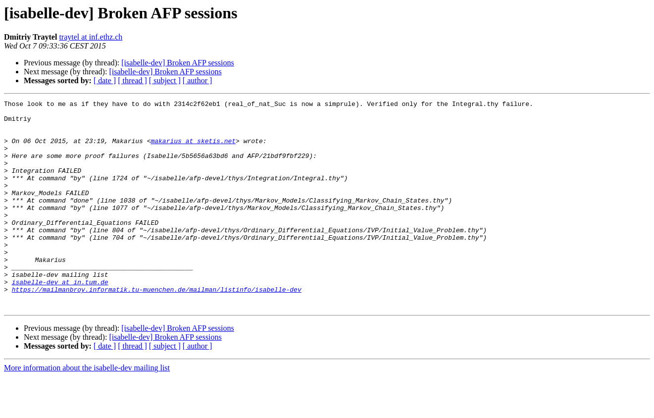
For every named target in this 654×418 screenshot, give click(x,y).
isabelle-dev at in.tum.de (60, 318)
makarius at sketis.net (193, 149)
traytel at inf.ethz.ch (90, 37)
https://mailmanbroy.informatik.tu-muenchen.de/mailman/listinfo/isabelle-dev (157, 327)
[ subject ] (165, 80)
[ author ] (197, 80)
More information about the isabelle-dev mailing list (87, 409)
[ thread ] (132, 80)
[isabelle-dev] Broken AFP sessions (177, 62)
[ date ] (105, 80)
